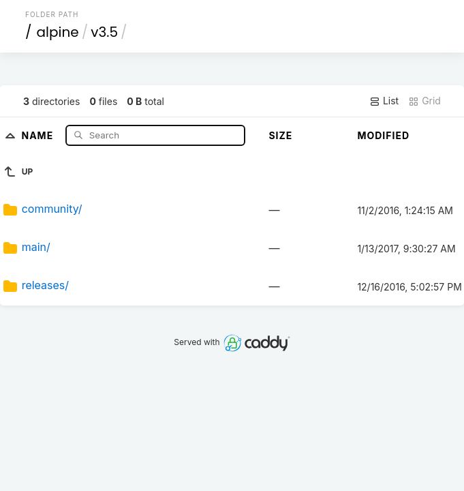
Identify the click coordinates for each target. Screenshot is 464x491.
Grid (424, 101)
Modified (383, 135)
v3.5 (104, 32)
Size (280, 135)
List (384, 101)
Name (38, 134)
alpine (58, 32)
